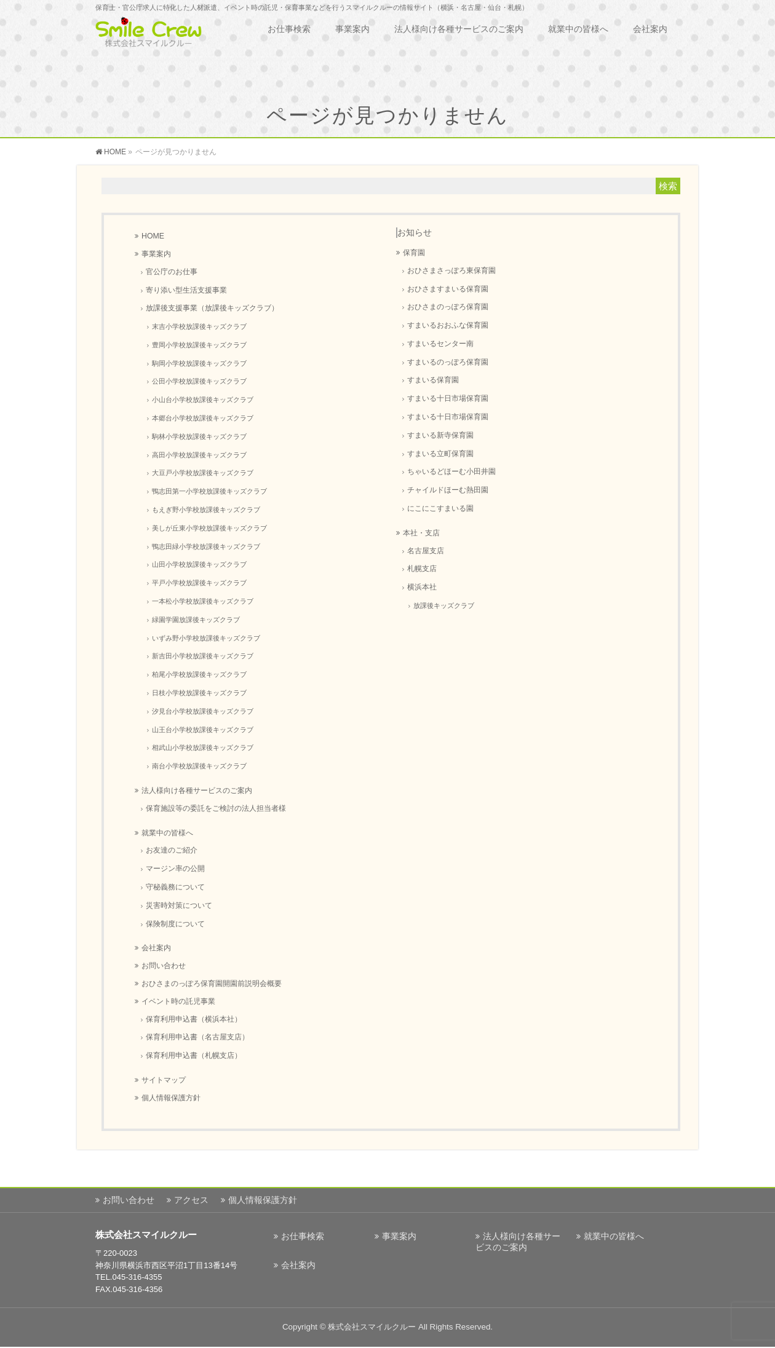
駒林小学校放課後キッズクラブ (199, 436)
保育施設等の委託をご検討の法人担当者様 (216, 808)
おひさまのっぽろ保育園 (447, 306)
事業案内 (156, 254)
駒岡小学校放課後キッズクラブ (199, 363)
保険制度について (175, 924)
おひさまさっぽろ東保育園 (451, 270)
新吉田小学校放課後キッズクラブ (202, 656)
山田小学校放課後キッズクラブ (199, 564)
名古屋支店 (425, 550)
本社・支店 (421, 533)
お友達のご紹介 (171, 850)
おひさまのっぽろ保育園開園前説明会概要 (211, 983)
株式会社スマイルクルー (372, 1326)
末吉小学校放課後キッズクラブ (199, 326)
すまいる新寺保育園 (440, 435)
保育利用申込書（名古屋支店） (197, 1037)
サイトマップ (163, 1080)
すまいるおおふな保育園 (447, 325)
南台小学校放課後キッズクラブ (199, 766)
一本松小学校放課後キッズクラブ (202, 601)
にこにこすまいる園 (440, 508)
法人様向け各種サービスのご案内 (196, 790)
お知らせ (414, 232)
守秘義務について (175, 887)
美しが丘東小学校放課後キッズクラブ (209, 528)
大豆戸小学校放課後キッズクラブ (202, 472)
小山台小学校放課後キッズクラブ (202, 399)
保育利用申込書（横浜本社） (194, 1019)
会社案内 (156, 948)
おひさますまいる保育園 (447, 289)
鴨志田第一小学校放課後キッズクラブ (209, 491)
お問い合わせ (163, 965)
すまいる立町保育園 (440, 453)
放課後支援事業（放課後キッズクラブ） (212, 308)
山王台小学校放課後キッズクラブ (202, 729)
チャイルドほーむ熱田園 (447, 490)
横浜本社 (422, 587)
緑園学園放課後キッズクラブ (196, 619)
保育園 (414, 252)
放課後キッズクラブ (443, 605)
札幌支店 (422, 568)
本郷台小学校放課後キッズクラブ (202, 418)
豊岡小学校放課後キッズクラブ (199, 345)
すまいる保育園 (433, 380)
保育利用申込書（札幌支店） (194, 1055)
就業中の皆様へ (167, 833)
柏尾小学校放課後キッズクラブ (199, 674)
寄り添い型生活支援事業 (186, 290)
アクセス (191, 1200)
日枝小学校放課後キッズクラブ (199, 692)
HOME (152, 236)
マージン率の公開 (175, 868)
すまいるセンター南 (440, 343)
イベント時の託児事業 (178, 1001)
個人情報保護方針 (171, 1098)
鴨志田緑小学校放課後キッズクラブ (206, 546)
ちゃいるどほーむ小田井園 (451, 471)
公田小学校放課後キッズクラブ (199, 381)
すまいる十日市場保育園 (447, 398)
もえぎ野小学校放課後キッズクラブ (206, 509)
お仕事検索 (302, 1236)
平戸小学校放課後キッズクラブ (199, 582)
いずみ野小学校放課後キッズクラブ (206, 638)
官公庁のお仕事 (171, 271)
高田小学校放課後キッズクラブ (199, 455)
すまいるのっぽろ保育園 (447, 362)
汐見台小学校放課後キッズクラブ (202, 711)
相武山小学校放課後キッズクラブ (202, 747)
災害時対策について (179, 905)
